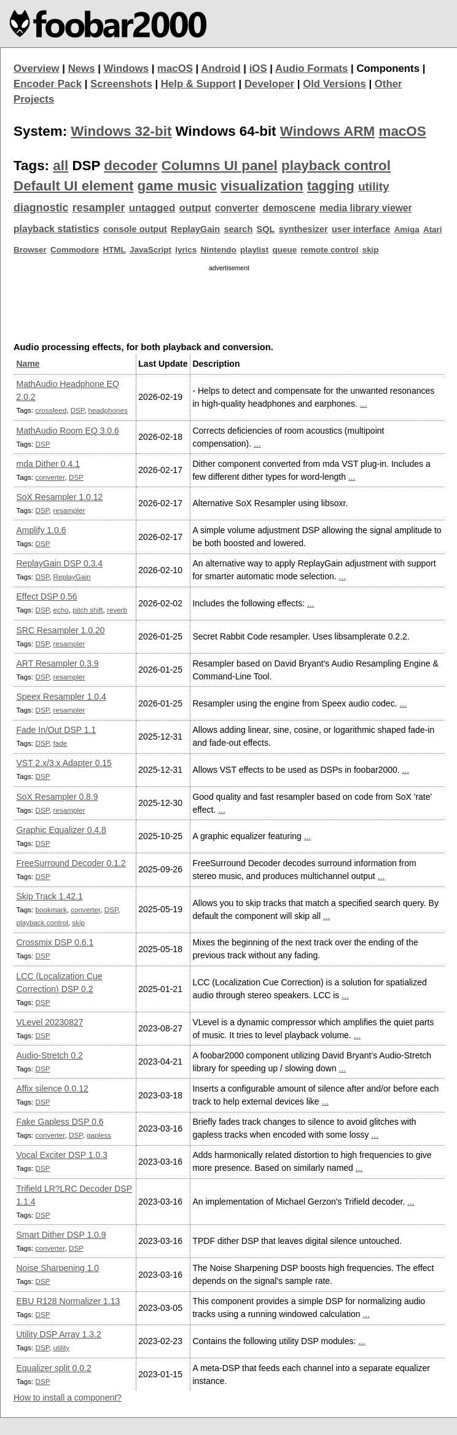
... (363, 404)
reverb (117, 610)
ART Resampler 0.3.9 (58, 663)
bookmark (51, 909)
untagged (152, 208)
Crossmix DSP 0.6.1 (55, 942)
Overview (37, 68)
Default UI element (73, 186)
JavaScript (150, 249)
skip (370, 249)
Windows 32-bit (121, 131)
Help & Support (198, 84)
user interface (361, 229)
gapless (99, 1135)
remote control (329, 249)
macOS (175, 68)
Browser (30, 249)
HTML (114, 249)
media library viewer (365, 208)
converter (237, 208)
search (238, 229)
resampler (98, 207)
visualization (262, 186)
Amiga (407, 229)
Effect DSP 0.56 (47, 596)
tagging (330, 186)
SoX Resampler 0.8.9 (57, 797)
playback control (336, 165)
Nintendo (218, 249)
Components (388, 68)
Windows (126, 68)
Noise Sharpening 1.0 (58, 1268)
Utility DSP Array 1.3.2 (59, 1334)
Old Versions (334, 84)
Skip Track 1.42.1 (50, 896)
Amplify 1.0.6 (41, 530)
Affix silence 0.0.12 (52, 1088)
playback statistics (56, 229)
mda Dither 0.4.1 (48, 464)
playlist (254, 249)
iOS (258, 68)
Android (220, 68)
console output (135, 229)
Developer (269, 84)
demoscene (288, 208)
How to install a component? (68, 1397)
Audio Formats (311, 68)
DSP (77, 410)
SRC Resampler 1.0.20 (61, 630)
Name (28, 364)
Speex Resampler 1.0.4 (61, 697)
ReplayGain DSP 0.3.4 (60, 563)
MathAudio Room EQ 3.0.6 (68, 431)
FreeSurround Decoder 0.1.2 (71, 863)
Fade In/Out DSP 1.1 (56, 730)
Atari (432, 229)
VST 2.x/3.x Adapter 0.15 (64, 763)
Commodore (74, 249)
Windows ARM (327, 131)
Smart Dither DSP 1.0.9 (61, 1235)
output (195, 208)
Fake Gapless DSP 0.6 (60, 1122)
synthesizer (303, 229)
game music (177, 186)
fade (60, 743)
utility (373, 186)
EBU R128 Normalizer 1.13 (68, 1301)
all (60, 165)
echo (61, 610)
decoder (130, 165)
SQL (266, 229)
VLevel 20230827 (50, 1022)
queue (285, 249)
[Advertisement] (229, 304)
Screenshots (121, 84)
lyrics (186, 249)
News (81, 68)
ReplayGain (195, 229)
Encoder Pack (48, 84)
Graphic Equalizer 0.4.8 (61, 830)
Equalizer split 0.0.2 (54, 1368)
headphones (108, 410)
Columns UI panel (220, 165)
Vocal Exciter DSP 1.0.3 (62, 1155)
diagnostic (41, 207)
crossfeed (51, 410)
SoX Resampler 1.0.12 (60, 497)
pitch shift (87, 610)
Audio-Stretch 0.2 (50, 1055)
